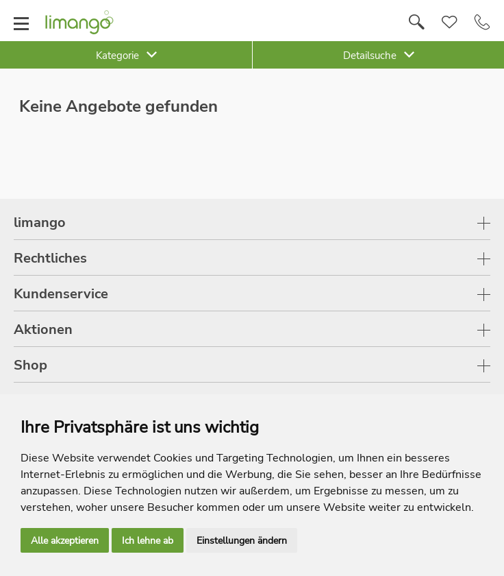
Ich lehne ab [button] (147, 540)
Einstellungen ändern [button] (242, 540)
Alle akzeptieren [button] (65, 540)
